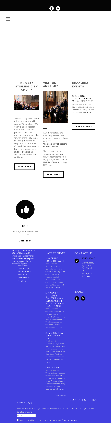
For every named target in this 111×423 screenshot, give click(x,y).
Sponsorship (23, 278)
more (89, 112)
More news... (60, 395)
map (88, 276)
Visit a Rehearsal (25, 271)
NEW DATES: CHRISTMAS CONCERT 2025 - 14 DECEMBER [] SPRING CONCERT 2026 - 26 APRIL (55, 299)
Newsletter (22, 274)
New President (53, 367)
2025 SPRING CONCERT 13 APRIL (55, 259)
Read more (24, 167)
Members (22, 281)
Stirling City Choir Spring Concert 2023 (54, 336)
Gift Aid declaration (68, 420)
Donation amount (24, 412)
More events (84, 127)
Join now (25, 241)
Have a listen (23, 268)
